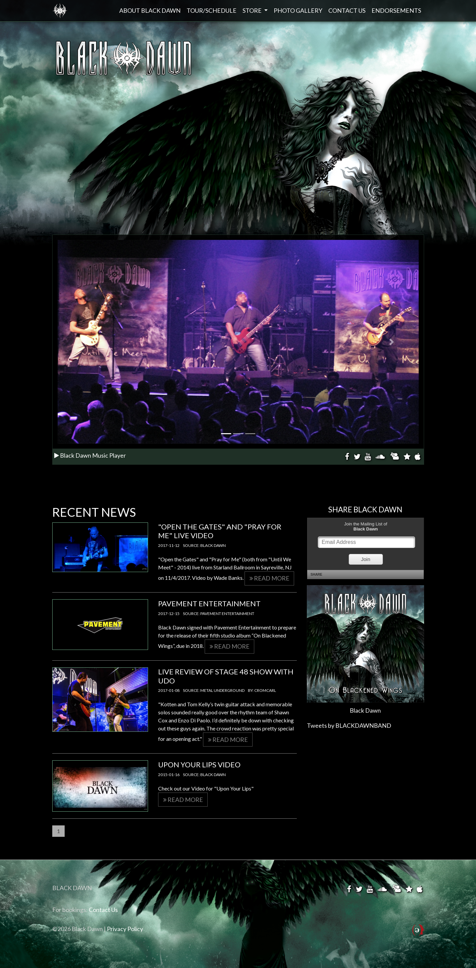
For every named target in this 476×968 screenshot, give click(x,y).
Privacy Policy (125, 928)
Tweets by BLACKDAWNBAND (349, 725)
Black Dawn (60, 10)
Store (253, 10)
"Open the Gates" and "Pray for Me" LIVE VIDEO (219, 531)
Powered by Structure (418, 934)
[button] (85, 342)
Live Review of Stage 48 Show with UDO (225, 676)
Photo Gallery (298, 10)
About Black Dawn (150, 10)
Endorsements (396, 10)
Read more (269, 578)
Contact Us (346, 10)
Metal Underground (222, 690)
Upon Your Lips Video (199, 764)
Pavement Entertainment (209, 603)
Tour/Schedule (211, 10)
